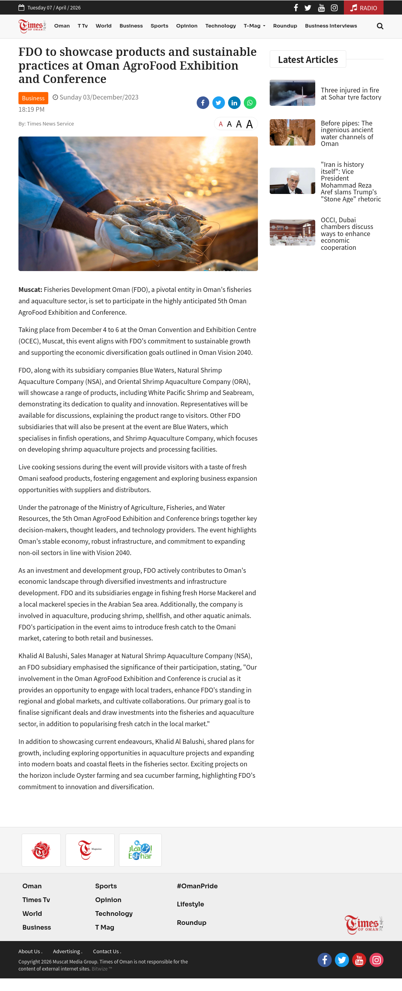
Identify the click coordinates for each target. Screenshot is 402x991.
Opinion (186, 25)
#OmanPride (197, 886)
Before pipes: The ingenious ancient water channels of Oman (347, 133)
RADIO (363, 8)
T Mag (104, 927)
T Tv (83, 25)
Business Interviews (331, 25)
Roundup (285, 25)
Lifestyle (190, 904)
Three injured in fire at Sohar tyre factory (351, 93)
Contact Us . (107, 951)
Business (131, 25)
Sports (159, 25)
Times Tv (36, 900)
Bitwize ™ (101, 968)
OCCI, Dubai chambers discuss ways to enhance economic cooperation (347, 233)
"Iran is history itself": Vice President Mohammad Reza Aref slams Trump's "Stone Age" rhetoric (351, 181)
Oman (62, 25)
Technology (220, 25)
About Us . (30, 951)
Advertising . (67, 951)
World (104, 25)
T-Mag (252, 25)
